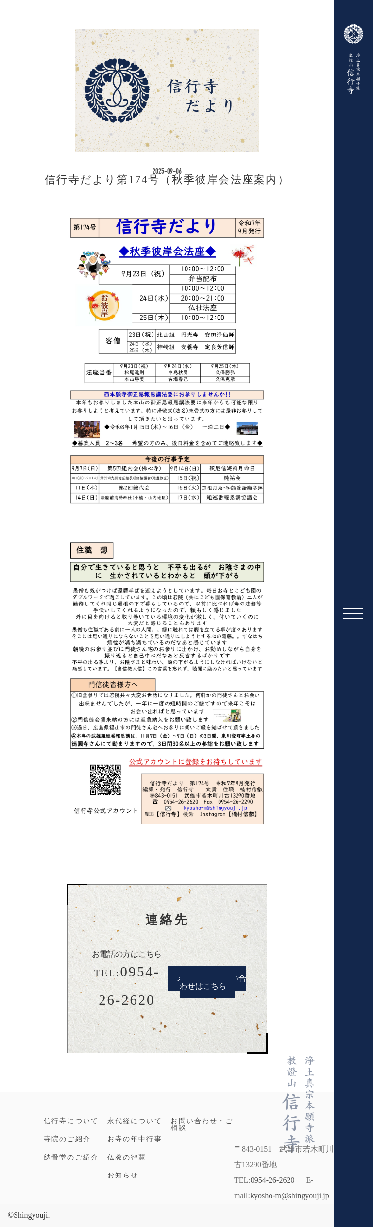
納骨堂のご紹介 (71, 1157)
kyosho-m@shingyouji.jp (289, 1196)
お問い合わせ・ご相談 (201, 1124)
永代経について (134, 1121)
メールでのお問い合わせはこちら (211, 982)
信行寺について (71, 1121)
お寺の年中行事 (134, 1139)
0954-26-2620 (273, 1180)
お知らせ (123, 1175)
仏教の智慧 (127, 1157)
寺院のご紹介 (67, 1139)
